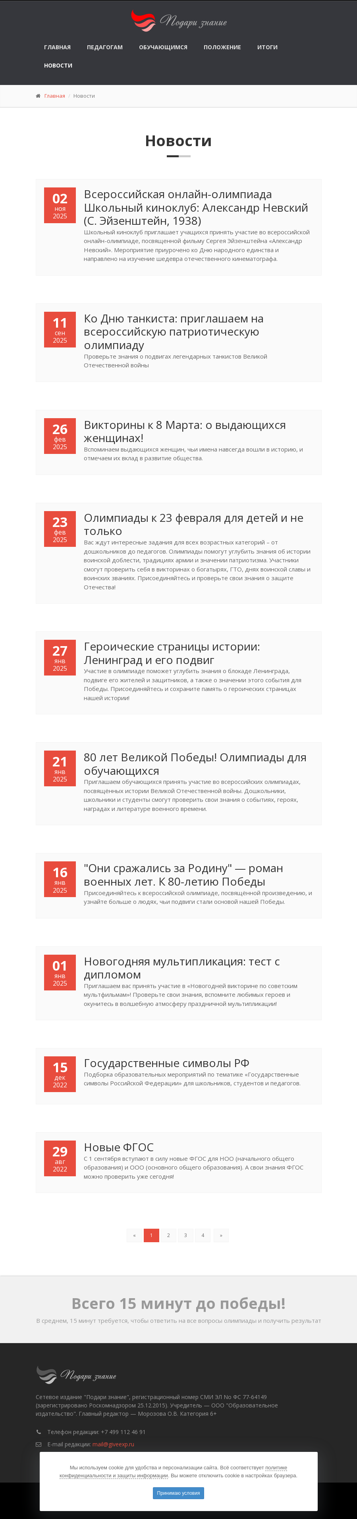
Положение (222, 47)
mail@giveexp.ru (113, 1444)
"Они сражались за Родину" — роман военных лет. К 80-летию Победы (183, 874)
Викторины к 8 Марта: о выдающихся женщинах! (185, 431)
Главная (57, 47)
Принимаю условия (178, 1493)
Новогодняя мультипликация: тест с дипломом (182, 967)
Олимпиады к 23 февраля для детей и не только (193, 524)
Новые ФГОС (119, 1146)
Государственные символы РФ (166, 1062)
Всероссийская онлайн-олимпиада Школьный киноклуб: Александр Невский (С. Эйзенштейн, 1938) (196, 207)
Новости (58, 65)
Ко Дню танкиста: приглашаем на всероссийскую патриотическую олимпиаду (174, 331)
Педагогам (105, 47)
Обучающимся (163, 47)
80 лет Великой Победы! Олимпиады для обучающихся (195, 763)
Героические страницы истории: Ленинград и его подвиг (172, 653)
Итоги (267, 47)
